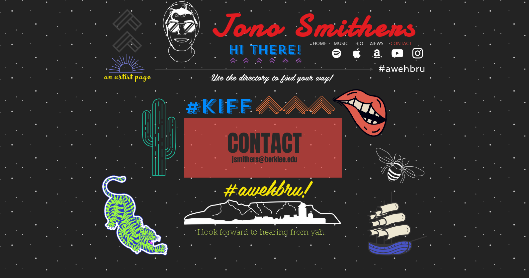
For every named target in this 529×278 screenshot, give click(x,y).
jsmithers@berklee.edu (264, 159)
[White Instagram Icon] (417, 53)
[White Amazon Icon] (377, 53)
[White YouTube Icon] (397, 53)
